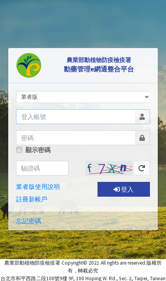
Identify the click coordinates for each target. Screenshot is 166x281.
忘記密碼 (28, 221)
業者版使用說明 (38, 186)
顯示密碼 (38, 150)
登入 (124, 189)
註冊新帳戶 (31, 199)
